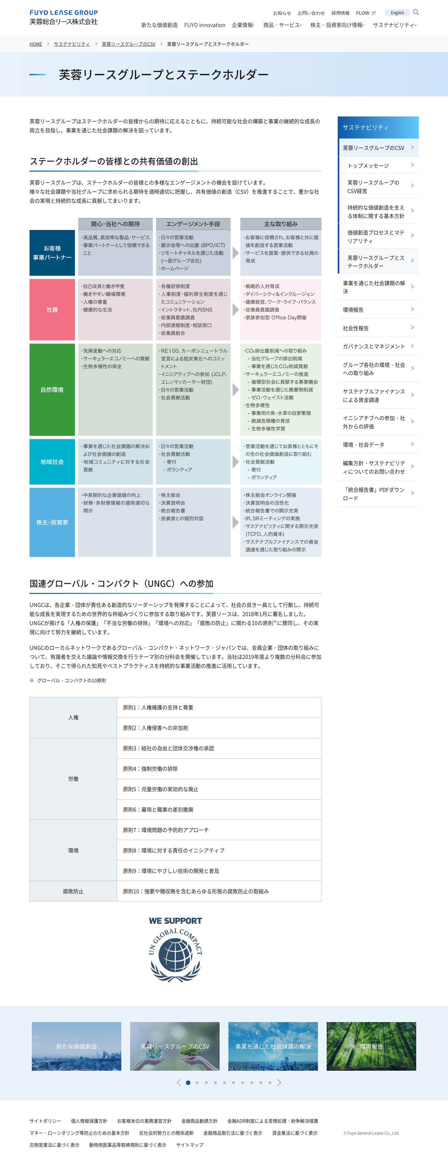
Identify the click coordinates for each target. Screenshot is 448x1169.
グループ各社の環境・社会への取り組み (374, 369)
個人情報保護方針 (89, 1120)
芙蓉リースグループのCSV (128, 44)
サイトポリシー (45, 1120)
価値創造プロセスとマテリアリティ (376, 236)
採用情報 (341, 13)
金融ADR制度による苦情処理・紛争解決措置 (272, 1120)
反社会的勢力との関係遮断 (166, 1132)
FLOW (365, 13)
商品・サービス (281, 25)
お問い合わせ (311, 13)
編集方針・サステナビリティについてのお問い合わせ (374, 467)
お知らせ (282, 13)
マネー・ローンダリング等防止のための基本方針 (79, 1132)
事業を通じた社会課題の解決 (374, 287)
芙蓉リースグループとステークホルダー (208, 44)
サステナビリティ (394, 25)
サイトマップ (189, 1144)
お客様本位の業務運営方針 (144, 1120)
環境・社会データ (363, 444)
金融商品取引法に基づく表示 (232, 1132)
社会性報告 (356, 328)
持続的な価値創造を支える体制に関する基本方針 (376, 211)
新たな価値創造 (159, 25)
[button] (178, 1082)
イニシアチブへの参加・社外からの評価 (374, 422)
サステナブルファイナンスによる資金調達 (374, 395)
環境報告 (353, 309)
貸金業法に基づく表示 (295, 1132)
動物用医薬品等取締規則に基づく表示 (127, 1144)
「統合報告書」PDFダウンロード (374, 494)
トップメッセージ (368, 165)
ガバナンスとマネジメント (374, 346)
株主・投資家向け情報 (336, 25)
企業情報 (242, 25)
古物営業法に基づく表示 (54, 1144)
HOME (36, 44)
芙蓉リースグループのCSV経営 (373, 186)
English (397, 12)
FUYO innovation (204, 25)
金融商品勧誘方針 (199, 1120)
